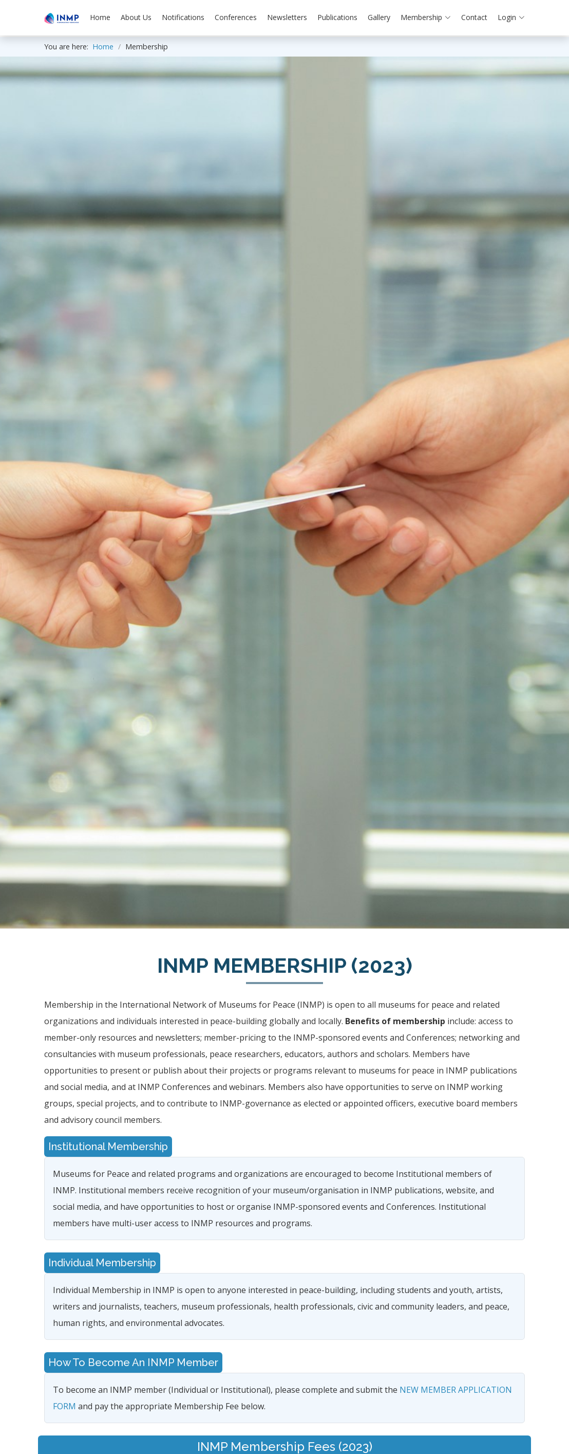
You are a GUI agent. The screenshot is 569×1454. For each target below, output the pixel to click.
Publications (337, 17)
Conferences (236, 17)
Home (100, 17)
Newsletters (287, 17)
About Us (136, 17)
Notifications (183, 17)
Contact (474, 17)
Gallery (379, 17)
